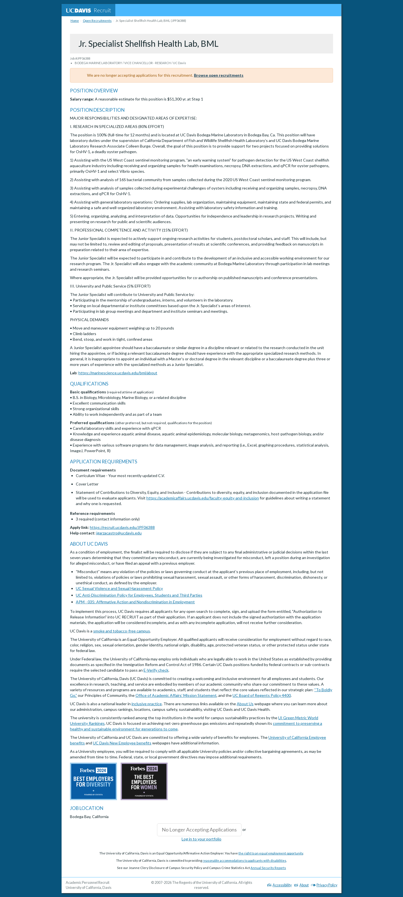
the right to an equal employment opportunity (270, 853)
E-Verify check (156, 670)
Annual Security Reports (268, 868)
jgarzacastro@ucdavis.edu (119, 533)
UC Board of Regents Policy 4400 (262, 695)
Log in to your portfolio (201, 839)
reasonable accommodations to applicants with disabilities (244, 860)
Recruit (88, 10)
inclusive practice (147, 703)
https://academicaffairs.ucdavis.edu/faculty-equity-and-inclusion (202, 498)
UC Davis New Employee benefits (122, 743)
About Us (245, 703)
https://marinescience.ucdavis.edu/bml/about (117, 372)
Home (75, 20)
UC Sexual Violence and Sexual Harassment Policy (119, 588)
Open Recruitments (97, 20)
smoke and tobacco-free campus (121, 631)
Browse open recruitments (218, 75)
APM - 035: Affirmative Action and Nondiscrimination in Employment (135, 601)
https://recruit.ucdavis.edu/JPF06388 (122, 527)
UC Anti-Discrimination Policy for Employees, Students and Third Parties (139, 595)
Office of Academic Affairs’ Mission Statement (176, 695)
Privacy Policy (324, 885)
